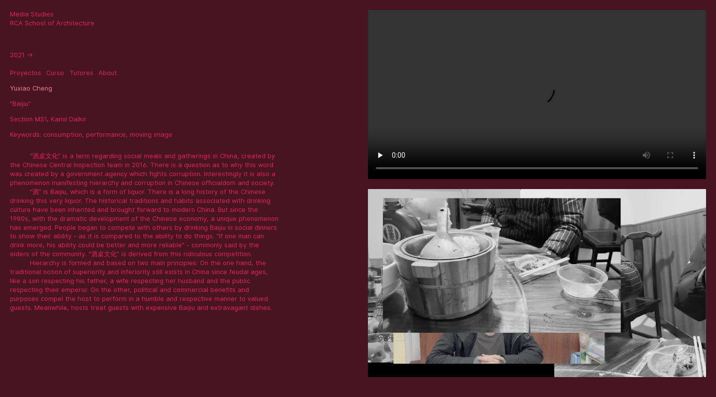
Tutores (81, 73)
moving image (151, 134)
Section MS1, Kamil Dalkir (48, 119)
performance (106, 134)
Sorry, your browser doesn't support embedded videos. (537, 94)
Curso (55, 73)
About (107, 73)
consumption (62, 134)
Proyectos (25, 73)
